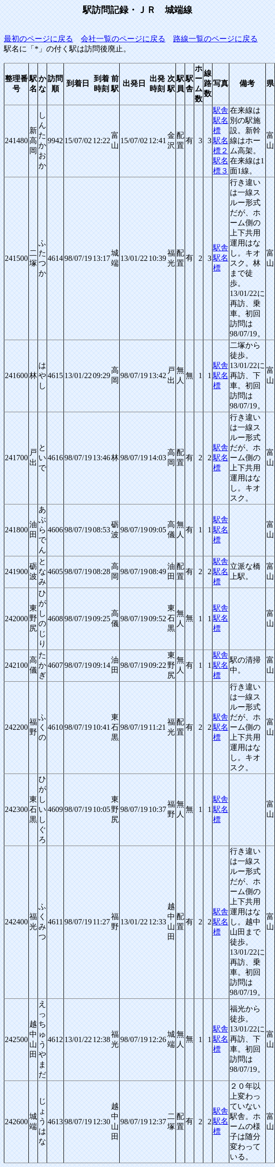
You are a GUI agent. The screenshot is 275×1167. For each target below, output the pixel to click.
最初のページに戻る (38, 39)
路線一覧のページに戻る (215, 39)
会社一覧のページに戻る (123, 39)
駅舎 (220, 110)
